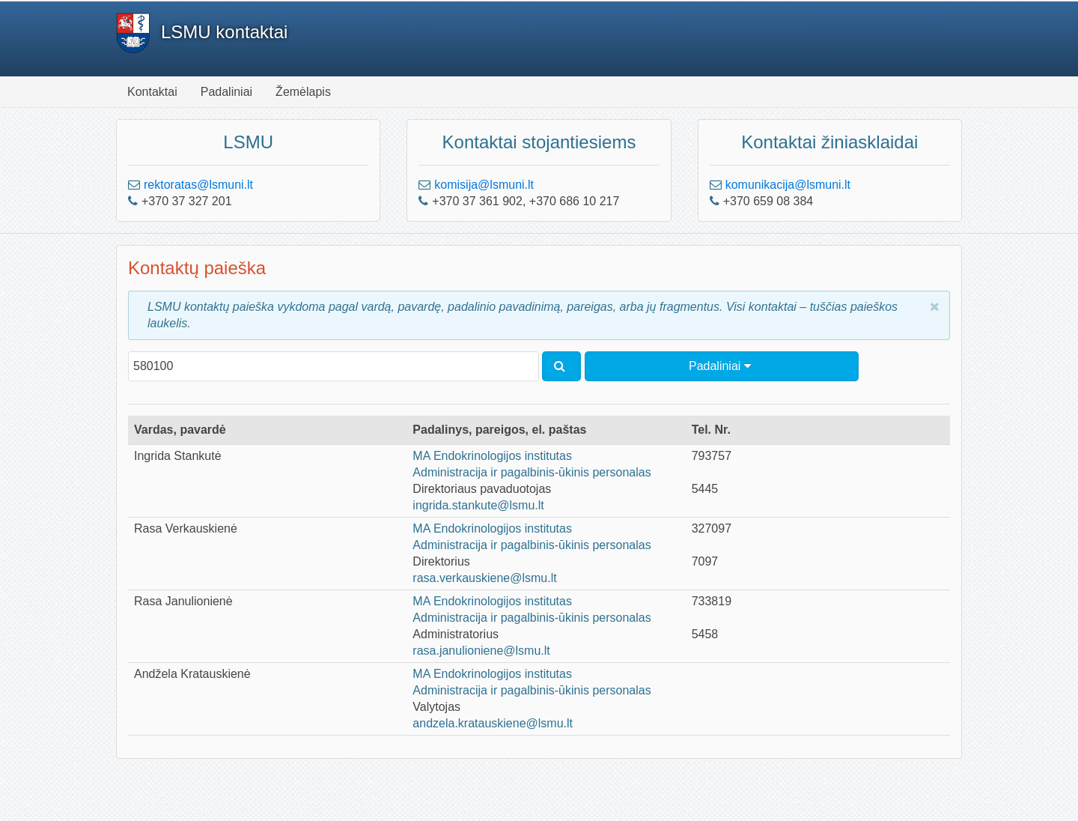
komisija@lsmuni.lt (484, 184)
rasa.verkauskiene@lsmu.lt (484, 578)
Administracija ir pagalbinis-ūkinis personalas (531, 472)
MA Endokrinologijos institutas (492, 455)
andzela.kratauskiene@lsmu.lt (492, 723)
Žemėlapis (303, 91)
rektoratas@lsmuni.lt (198, 184)
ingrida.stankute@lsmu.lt (477, 505)
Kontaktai (152, 91)
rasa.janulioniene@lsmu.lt (480, 650)
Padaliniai (226, 91)
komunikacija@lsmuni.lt (787, 184)
